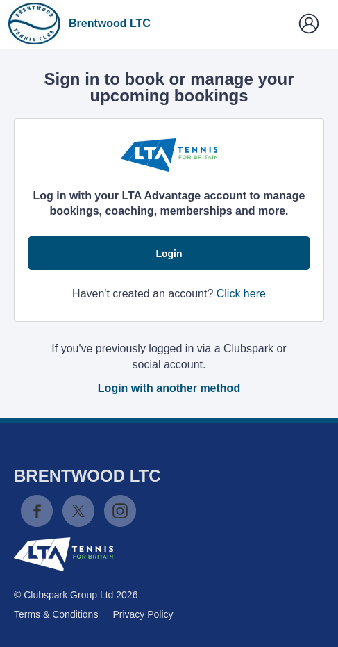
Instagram (120, 511)
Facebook (37, 511)
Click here (241, 294)
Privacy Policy (142, 614)
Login (168, 253)
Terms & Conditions (56, 614)
